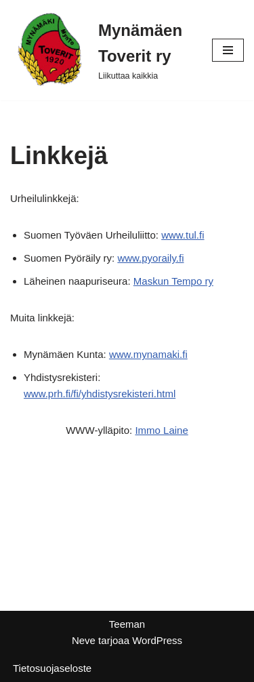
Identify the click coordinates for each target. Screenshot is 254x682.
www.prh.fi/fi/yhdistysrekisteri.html (99, 393)
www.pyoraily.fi (150, 258)
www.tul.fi (182, 235)
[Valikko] (228, 50)
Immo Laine (161, 430)
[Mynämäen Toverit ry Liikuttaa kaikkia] (101, 50)
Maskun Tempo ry (173, 281)
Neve (84, 640)
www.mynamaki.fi (148, 354)
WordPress (157, 640)
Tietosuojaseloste (52, 668)
